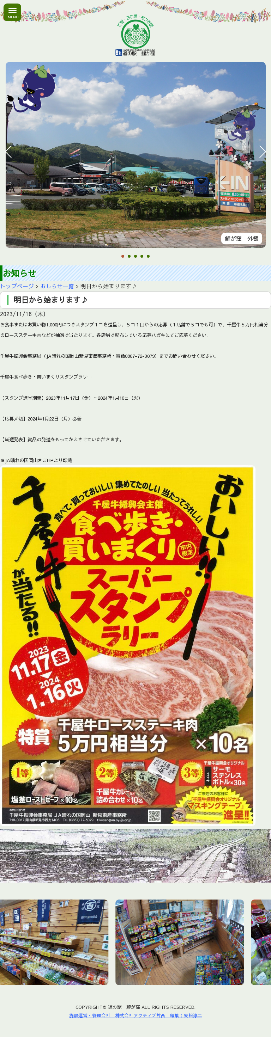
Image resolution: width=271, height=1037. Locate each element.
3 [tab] (135, 257)
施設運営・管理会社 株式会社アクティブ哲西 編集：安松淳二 (135, 1015)
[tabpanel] (136, 155)
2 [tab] (129, 257)
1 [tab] (122, 257)
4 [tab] (141, 257)
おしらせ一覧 (57, 286)
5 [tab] (148, 257)
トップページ (17, 286)
